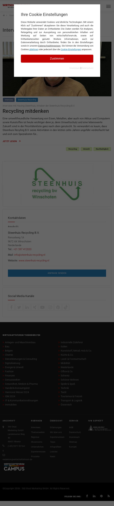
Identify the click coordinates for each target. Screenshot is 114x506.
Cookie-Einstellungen (71, 49)
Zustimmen (57, 58)
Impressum (75, 68)
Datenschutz (87, 68)
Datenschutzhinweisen (49, 45)
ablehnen (33, 49)
